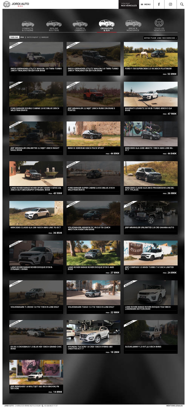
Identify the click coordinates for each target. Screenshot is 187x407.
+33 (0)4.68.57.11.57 (50, 406)
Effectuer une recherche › (160, 38)
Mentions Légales (174, 406)
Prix (22, 37)
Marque (44, 37)
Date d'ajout (32, 37)
